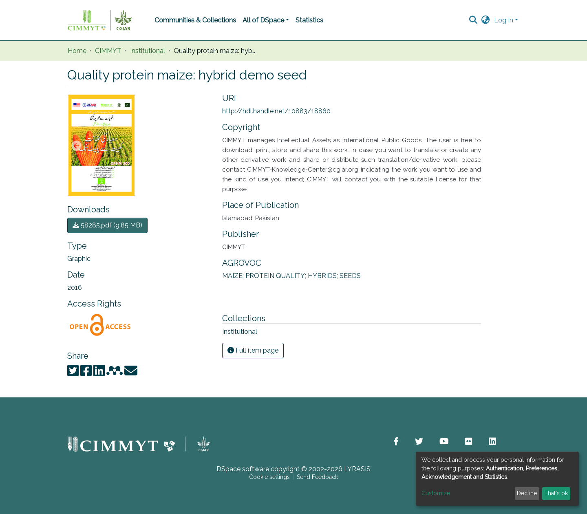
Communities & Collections (195, 20)
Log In (503, 20)
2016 (74, 287)
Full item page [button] (252, 350)
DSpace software (242, 469)
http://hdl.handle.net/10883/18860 (276, 111)
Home (77, 51)
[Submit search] (473, 20)
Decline (527, 493)
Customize (435, 493)
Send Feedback (317, 477)
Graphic (78, 259)
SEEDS (350, 276)
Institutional (147, 51)
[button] (485, 20)
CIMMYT (108, 51)
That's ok (556, 493)
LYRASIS (357, 469)
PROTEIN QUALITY (276, 276)
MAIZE (233, 276)
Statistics (309, 20)
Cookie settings (269, 477)
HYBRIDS (324, 276)
